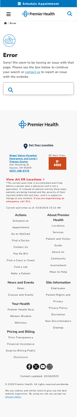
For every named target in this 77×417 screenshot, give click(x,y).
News (20, 288)
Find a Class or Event (21, 260)
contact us (32, 72)
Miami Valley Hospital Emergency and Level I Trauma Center (23, 158)
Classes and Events (20, 294)
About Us (58, 252)
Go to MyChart (20, 234)
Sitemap (58, 327)
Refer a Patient (21, 273)
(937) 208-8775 (19, 170)
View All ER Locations (25, 179)
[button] (8, 13)
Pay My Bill (20, 253)
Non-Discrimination (58, 321)
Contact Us (21, 247)
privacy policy (13, 396)
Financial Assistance (20, 344)
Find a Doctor (21, 240)
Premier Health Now (21, 309)
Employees (58, 288)
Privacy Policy (58, 308)
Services (58, 232)
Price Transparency (20, 337)
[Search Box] (38, 88)
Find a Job (21, 267)
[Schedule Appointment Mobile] (38, 4)
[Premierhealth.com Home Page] (5, 23)
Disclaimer (58, 314)
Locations (58, 225)
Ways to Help (58, 271)
